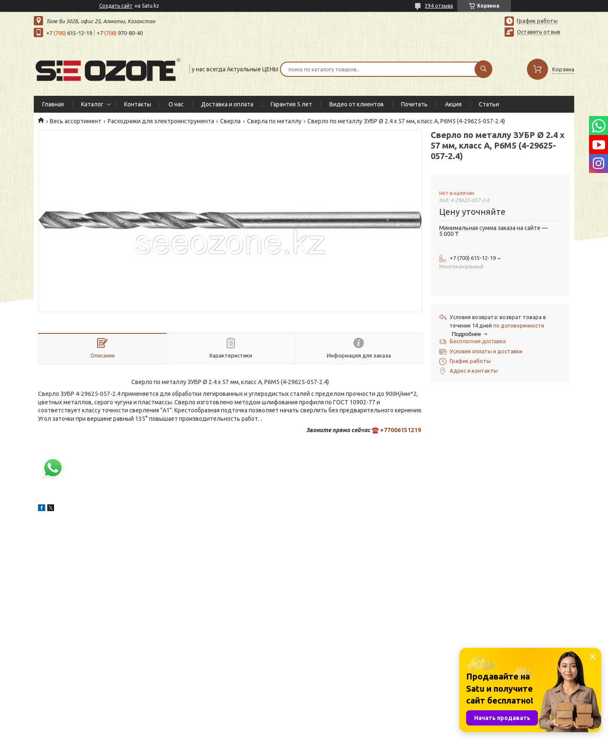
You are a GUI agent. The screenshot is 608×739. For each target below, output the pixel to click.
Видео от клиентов (356, 104)
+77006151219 (400, 430)
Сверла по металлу (274, 121)
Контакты (137, 104)
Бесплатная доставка (478, 341)
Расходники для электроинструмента (161, 121)
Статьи (489, 104)
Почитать (414, 104)
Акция (453, 104)
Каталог (92, 104)
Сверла (230, 121)
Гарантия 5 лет (291, 104)
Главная (53, 104)
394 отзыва (439, 5)
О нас (176, 104)
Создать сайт (116, 5)
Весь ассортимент (75, 121)
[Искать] (483, 69)
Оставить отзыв (538, 32)
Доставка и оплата (227, 104)
